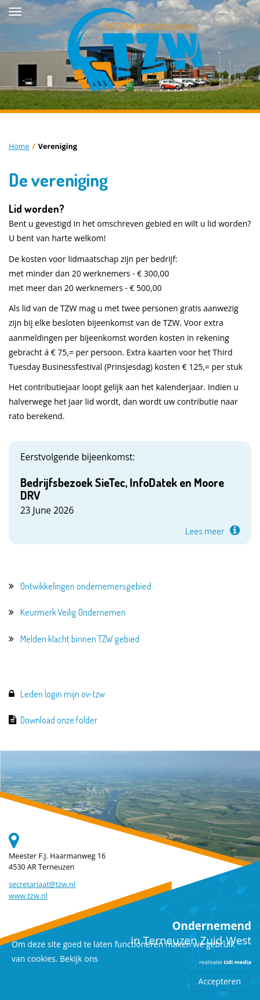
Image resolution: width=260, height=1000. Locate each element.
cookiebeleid (124, 958)
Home (19, 146)
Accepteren (219, 981)
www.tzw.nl (28, 896)
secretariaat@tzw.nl (42, 884)
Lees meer (204, 531)
